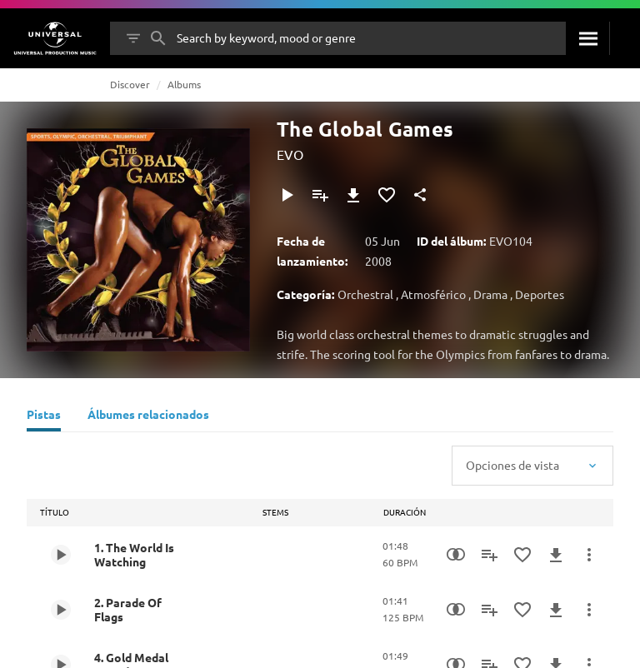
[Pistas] (44, 416)
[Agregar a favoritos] (387, 195)
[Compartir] (420, 195)
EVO (290, 154)
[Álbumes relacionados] (148, 416)
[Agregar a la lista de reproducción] (320, 195)
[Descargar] (353, 195)
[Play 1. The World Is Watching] (61, 555)
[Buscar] (587, 38)
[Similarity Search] (456, 555)
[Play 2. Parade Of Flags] (61, 610)
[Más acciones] (589, 555)
